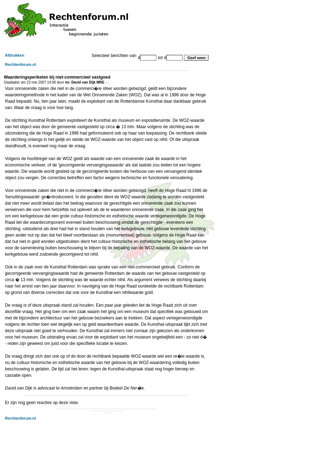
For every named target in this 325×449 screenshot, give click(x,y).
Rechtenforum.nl (20, 64)
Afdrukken (14, 55)
